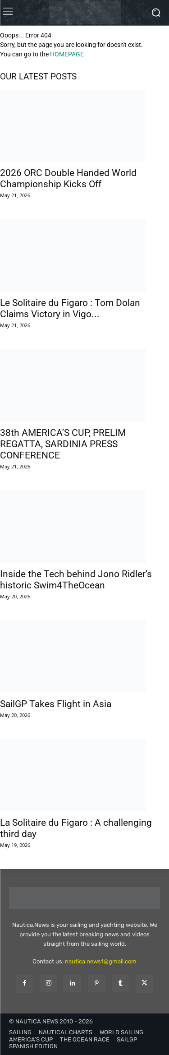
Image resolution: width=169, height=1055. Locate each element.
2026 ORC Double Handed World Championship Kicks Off (68, 178)
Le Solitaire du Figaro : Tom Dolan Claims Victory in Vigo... (70, 308)
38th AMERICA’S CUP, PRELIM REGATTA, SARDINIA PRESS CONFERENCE (63, 444)
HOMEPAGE (67, 54)
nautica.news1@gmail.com (101, 961)
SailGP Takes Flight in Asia (55, 704)
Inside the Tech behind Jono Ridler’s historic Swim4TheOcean (76, 580)
